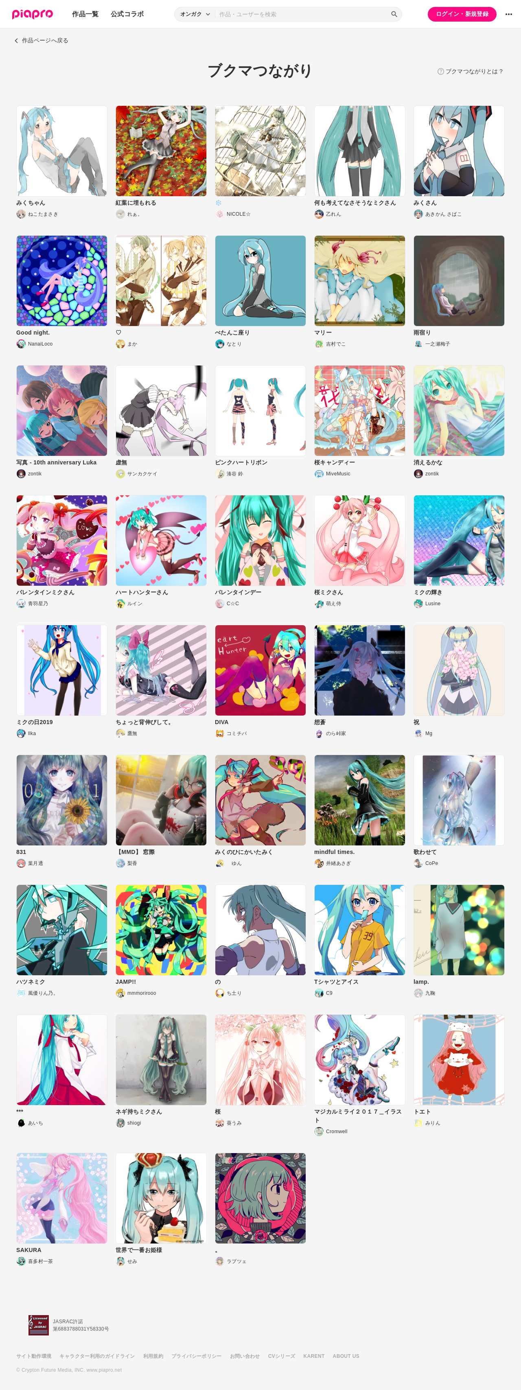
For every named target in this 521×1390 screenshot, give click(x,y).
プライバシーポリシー (196, 1356)
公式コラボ (127, 14)
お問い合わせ (245, 1356)
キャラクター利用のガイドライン (97, 1356)
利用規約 (153, 1356)
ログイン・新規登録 (462, 14)
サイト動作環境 (33, 1356)
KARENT (314, 1356)
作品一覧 (85, 14)
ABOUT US (346, 1356)
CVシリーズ (282, 1356)
